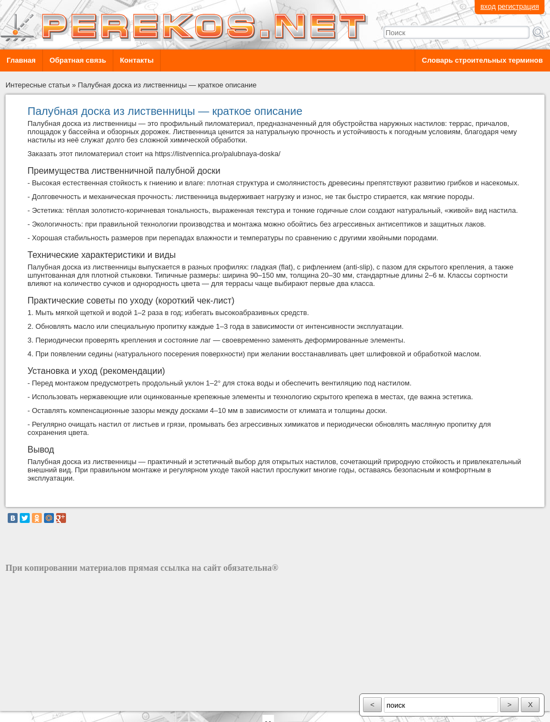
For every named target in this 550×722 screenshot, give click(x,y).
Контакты (136, 60)
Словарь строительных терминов (482, 60)
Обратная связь (78, 60)
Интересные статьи (38, 85)
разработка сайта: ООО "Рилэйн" (61, 701)
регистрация (518, 6)
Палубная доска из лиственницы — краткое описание (167, 85)
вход (488, 6)
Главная (21, 60)
